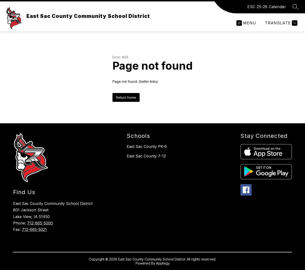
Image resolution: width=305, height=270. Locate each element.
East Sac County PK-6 (147, 146)
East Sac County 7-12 (146, 156)
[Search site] (295, 7)
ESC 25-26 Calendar (266, 6)
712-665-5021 (34, 229)
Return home (126, 97)
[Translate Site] (280, 23)
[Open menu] (246, 23)
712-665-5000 (40, 223)
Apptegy (163, 263)
